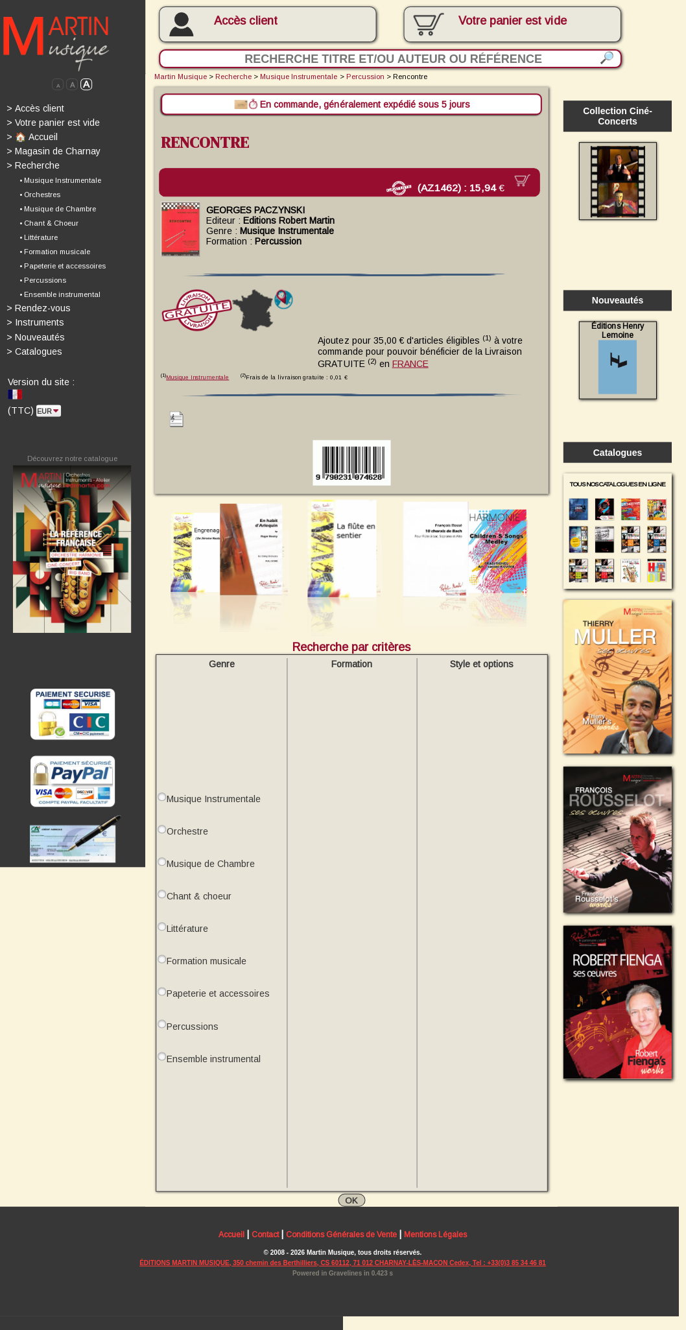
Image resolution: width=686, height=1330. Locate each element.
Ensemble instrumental (214, 1057)
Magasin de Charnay (53, 151)
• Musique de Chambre (57, 209)
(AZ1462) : (453, 187)
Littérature (187, 927)
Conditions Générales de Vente (341, 1234)
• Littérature (38, 237)
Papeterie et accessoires (218, 992)
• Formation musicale (54, 251)
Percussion (365, 76)
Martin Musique (180, 76)
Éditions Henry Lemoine (617, 358)
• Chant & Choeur (48, 223)
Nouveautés (35, 336)
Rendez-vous (38, 308)
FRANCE (410, 362)
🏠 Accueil (32, 137)
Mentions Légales (435, 1234)
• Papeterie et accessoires (62, 266)
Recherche (33, 165)
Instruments (35, 322)
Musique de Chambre (211, 862)
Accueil (231, 1234)
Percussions (193, 1024)
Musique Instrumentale (298, 76)
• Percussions (42, 280)
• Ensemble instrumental (60, 294)
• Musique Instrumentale (60, 180)
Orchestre (187, 830)
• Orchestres (39, 194)
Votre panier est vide (53, 122)
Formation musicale (206, 960)
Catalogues (34, 351)
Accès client (245, 20)
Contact (265, 1234)
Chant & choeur (199, 895)
